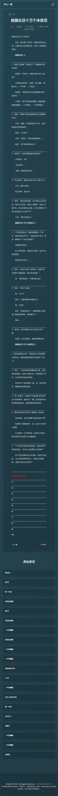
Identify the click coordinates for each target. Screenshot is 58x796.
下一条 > (43, 544)
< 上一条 (14, 544)
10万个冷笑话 (29, 26)
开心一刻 (8, 4)
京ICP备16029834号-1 (44, 784)
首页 (10, 14)
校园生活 (19, 26)
